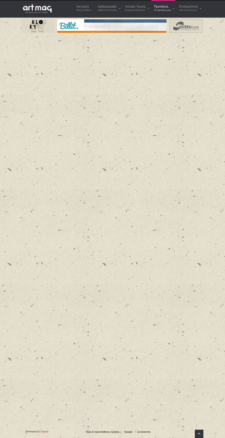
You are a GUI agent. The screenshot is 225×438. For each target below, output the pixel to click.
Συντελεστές (144, 431)
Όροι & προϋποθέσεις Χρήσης (103, 431)
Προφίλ (128, 431)
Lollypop (44, 431)
